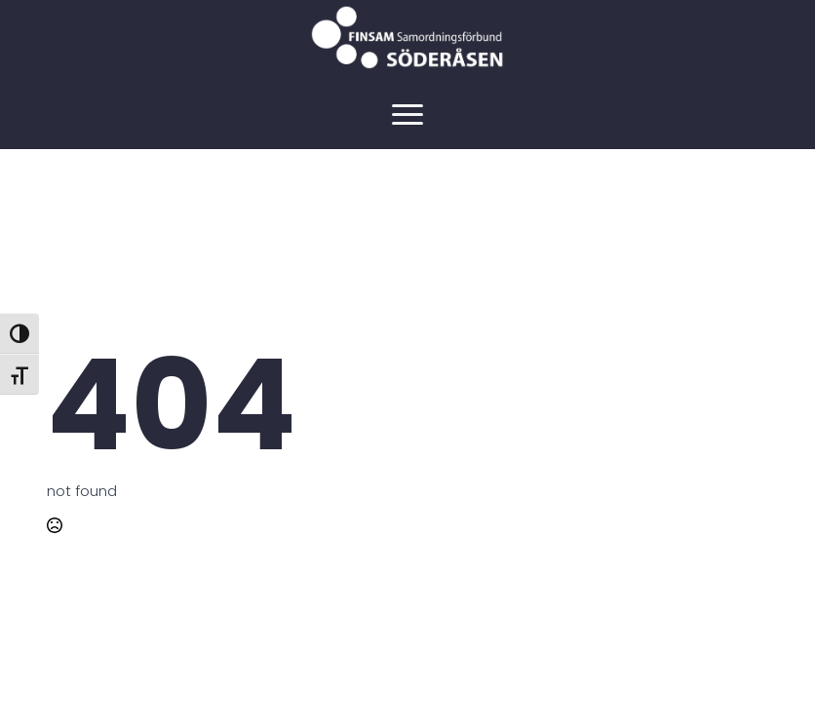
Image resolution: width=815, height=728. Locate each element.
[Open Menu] (407, 114)
